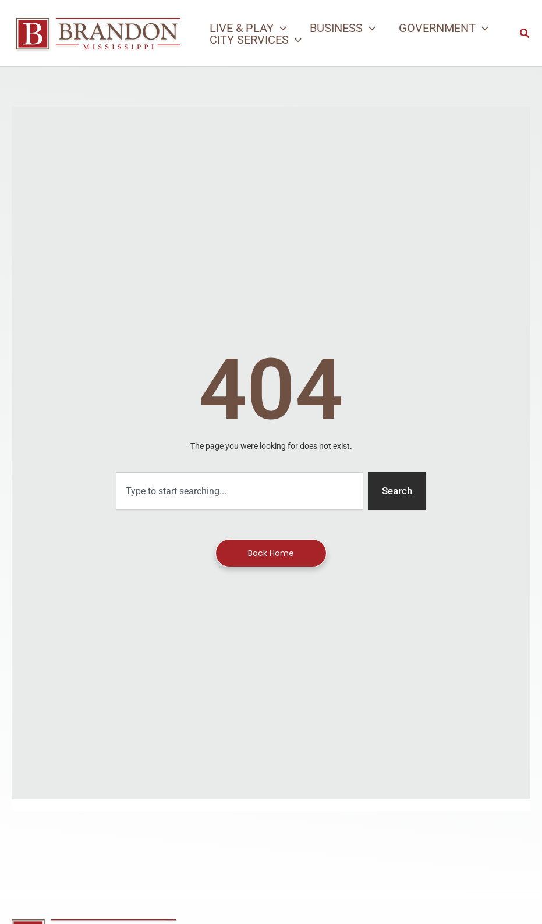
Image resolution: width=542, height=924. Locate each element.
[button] (248, 28)
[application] (280, 28)
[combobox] (239, 491)
